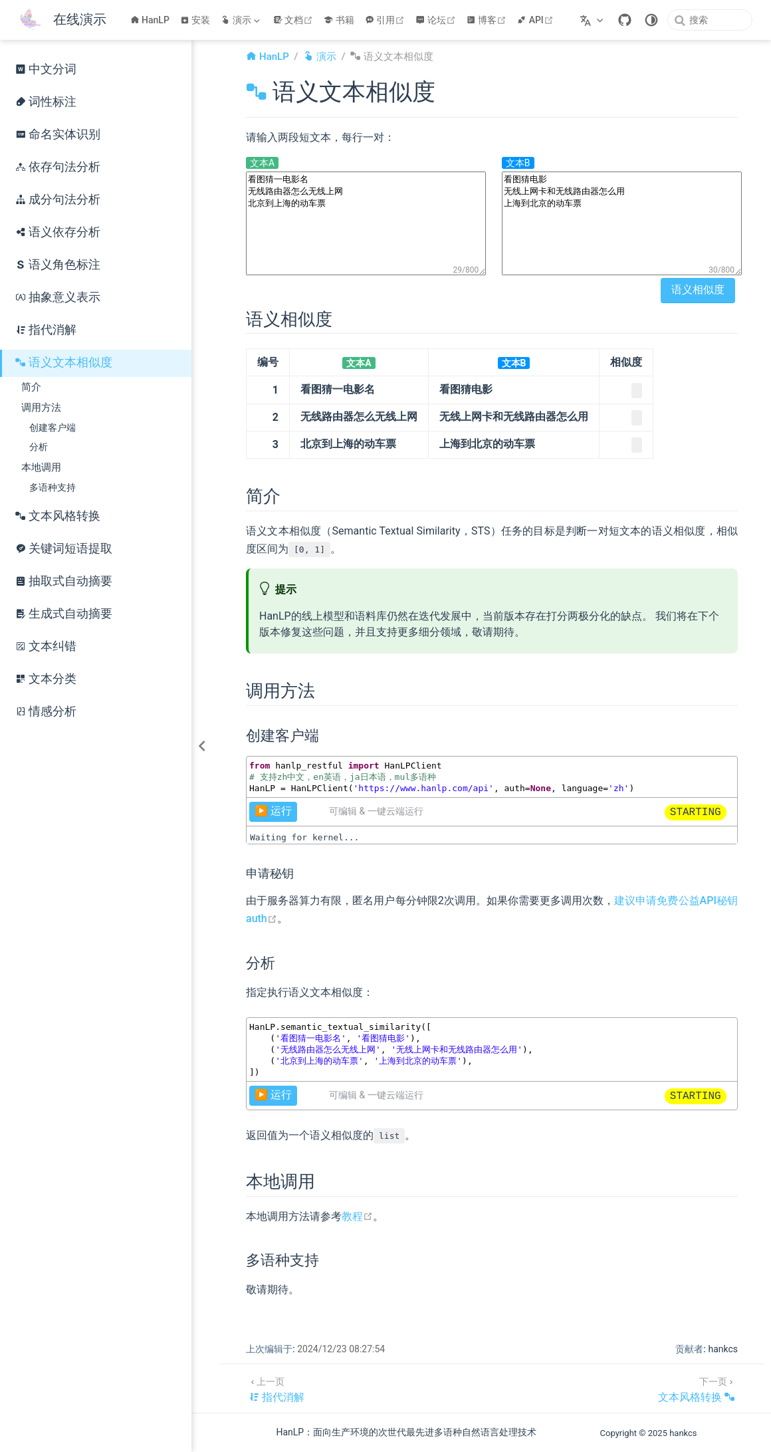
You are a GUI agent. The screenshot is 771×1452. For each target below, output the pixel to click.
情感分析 (45, 711)
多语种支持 (52, 487)
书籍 (339, 20)
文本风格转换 (57, 516)
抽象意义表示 (57, 297)
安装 (195, 20)
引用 (386, 20)
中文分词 (45, 69)
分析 (38, 447)
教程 (357, 1216)
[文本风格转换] (696, 1388)
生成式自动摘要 (63, 613)
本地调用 (41, 467)
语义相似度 (697, 289)
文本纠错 (45, 646)
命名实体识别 (57, 134)
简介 (31, 387)
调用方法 (41, 408)
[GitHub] (624, 20)
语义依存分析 (57, 232)
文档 (294, 20)
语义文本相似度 (63, 362)
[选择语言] (593, 20)
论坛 (437, 20)
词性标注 (45, 101)
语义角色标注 (57, 264)
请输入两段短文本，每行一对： (320, 137)
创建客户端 (52, 427)
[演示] (241, 20)
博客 (488, 20)
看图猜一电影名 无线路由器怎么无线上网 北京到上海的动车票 (366, 223)
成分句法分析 (57, 199)
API (536, 20)
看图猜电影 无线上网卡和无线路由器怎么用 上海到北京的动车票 (622, 223)
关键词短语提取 (63, 548)
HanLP (149, 20)
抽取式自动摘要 (63, 581)
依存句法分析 (57, 167)
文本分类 (45, 678)
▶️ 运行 (273, 810)
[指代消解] (276, 1388)
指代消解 (45, 329)
